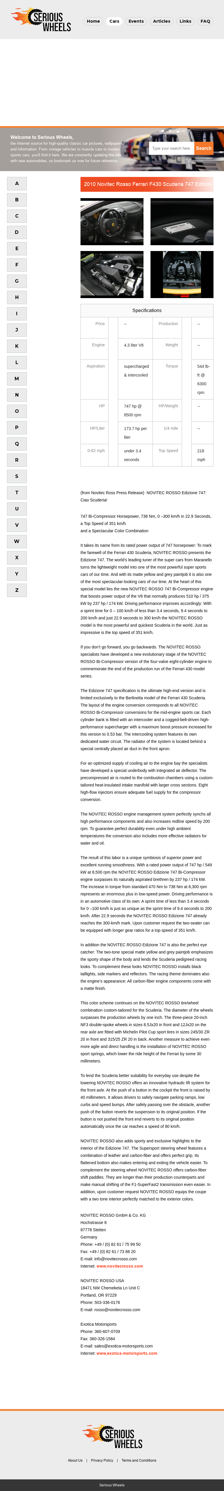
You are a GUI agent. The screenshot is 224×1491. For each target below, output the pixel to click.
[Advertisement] (112, 82)
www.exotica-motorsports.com (127, 1353)
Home (93, 21)
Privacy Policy (102, 1460)
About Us (75, 1460)
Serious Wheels (112, 1485)
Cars (114, 21)
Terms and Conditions (139, 1460)
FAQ (205, 21)
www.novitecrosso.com (120, 1266)
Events (136, 21)
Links (185, 21)
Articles (161, 21)
